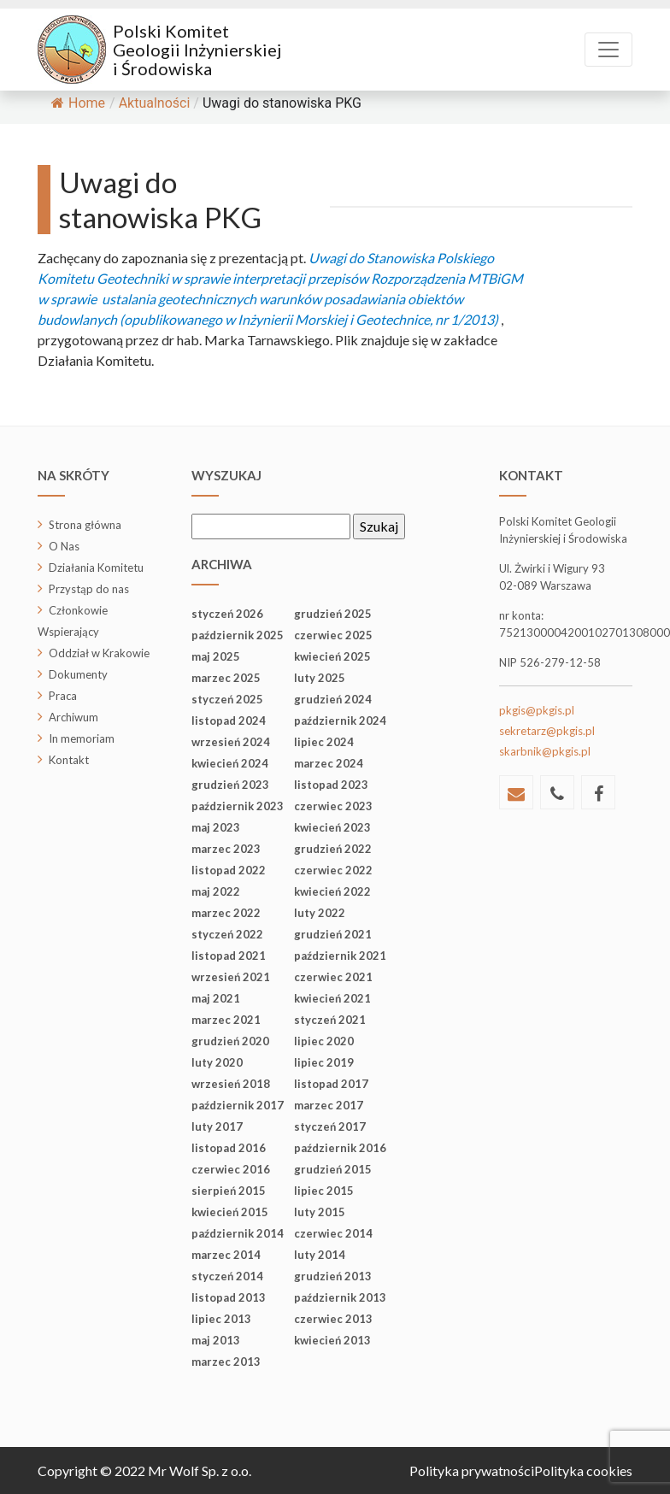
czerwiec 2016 (230, 1169)
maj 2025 (215, 656)
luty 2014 (319, 1255)
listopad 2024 (228, 720)
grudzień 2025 (333, 614)
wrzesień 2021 (230, 977)
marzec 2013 (226, 1361)
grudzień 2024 (333, 699)
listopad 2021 (228, 955)
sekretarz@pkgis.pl (547, 731)
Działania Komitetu (96, 567)
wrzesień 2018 (230, 1084)
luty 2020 (217, 1062)
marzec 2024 (328, 763)
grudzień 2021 (333, 934)
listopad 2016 (228, 1148)
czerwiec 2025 (333, 635)
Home (78, 103)
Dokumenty (78, 674)
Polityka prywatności (471, 1470)
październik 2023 (237, 806)
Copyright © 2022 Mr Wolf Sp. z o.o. (144, 1470)
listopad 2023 (331, 784)
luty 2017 (217, 1126)
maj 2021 (215, 998)
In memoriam (82, 738)
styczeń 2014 (227, 1276)
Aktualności (155, 103)
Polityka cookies (583, 1470)
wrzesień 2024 (230, 742)
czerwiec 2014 (333, 1233)
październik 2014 (237, 1233)
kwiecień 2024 (229, 763)
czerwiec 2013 (333, 1319)
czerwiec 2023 (333, 806)
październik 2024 (340, 720)
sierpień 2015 (228, 1190)
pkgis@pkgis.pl (536, 710)
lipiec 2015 (324, 1190)
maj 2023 (215, 827)
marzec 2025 (226, 678)
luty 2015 (319, 1212)
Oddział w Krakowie (99, 653)
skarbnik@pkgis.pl (545, 751)
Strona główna (85, 525)
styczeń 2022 (227, 934)
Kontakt (69, 760)
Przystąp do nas (89, 589)
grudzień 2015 (333, 1169)
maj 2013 (215, 1340)
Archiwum (73, 717)
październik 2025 (237, 635)
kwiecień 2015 (229, 1212)
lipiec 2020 (324, 1041)
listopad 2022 (228, 870)
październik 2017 (237, 1105)
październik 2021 (340, 955)
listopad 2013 (228, 1297)
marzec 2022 (226, 913)
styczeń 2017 (330, 1126)
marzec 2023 (226, 849)
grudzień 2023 (230, 784)
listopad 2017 (331, 1084)
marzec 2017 (328, 1105)
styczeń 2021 (330, 1019)
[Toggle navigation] (608, 49)
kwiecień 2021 (332, 998)
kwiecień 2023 (332, 827)
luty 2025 (319, 678)
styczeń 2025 (227, 699)
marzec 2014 (226, 1255)
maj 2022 (215, 891)
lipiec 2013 (221, 1319)
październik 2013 (340, 1297)
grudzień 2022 (333, 849)
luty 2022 (319, 913)
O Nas (64, 546)
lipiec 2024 (324, 742)
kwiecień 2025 (332, 656)
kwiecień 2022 (332, 891)
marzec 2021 (226, 1019)
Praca (63, 696)
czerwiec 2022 (333, 870)
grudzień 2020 (230, 1041)
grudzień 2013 (333, 1276)
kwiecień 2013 (332, 1340)
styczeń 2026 (227, 614)
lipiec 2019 (324, 1062)
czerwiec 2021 (333, 977)
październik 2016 (340, 1148)
